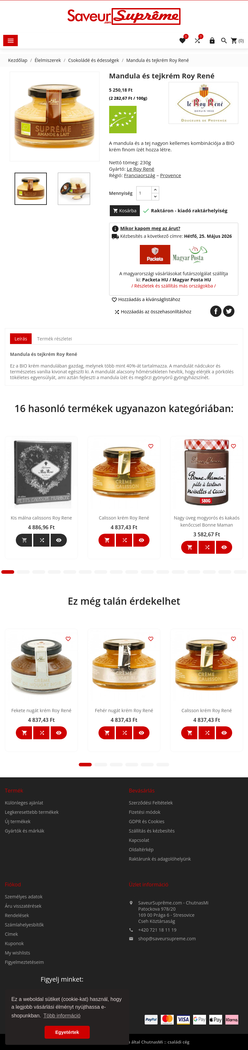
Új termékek (17, 872)
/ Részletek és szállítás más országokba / (173, 286)
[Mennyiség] (144, 193)
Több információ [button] (61, 1015)
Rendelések (17, 966)
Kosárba (125, 210)
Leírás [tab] (21, 339)
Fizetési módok (144, 863)
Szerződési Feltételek (151, 853)
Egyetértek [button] (67, 1032)
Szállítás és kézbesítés (152, 881)
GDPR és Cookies (146, 872)
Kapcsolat (139, 891)
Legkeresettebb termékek (32, 863)
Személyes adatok (24, 947)
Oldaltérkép (141, 900)
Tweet (228, 311)
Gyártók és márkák (24, 881)
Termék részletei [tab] (54, 339)
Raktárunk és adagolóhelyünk (160, 909)
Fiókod (13, 935)
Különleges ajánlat (24, 853)
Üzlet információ (153, 945)
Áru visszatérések (23, 957)
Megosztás (216, 311)
